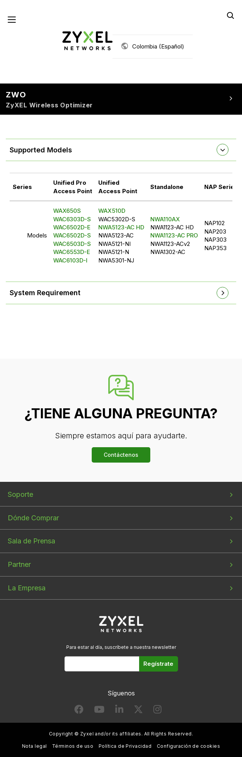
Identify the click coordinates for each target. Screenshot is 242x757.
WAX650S (67, 210)
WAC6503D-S (72, 243)
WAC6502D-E (72, 227)
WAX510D (111, 210)
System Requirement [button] (45, 293)
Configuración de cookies (188, 746)
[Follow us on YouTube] (99, 711)
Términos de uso (72, 746)
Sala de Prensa (31, 541)
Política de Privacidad (125, 746)
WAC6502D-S (72, 235)
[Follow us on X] (138, 711)
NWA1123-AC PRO (174, 235)
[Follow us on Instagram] (157, 711)
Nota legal (34, 746)
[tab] (121, 150)
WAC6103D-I (70, 260)
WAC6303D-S (72, 219)
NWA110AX (165, 219)
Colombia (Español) (158, 46)
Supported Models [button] (41, 150)
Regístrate (158, 663)
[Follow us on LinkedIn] (119, 711)
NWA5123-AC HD (121, 227)
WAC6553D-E (71, 252)
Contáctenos (121, 454)
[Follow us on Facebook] (79, 711)
